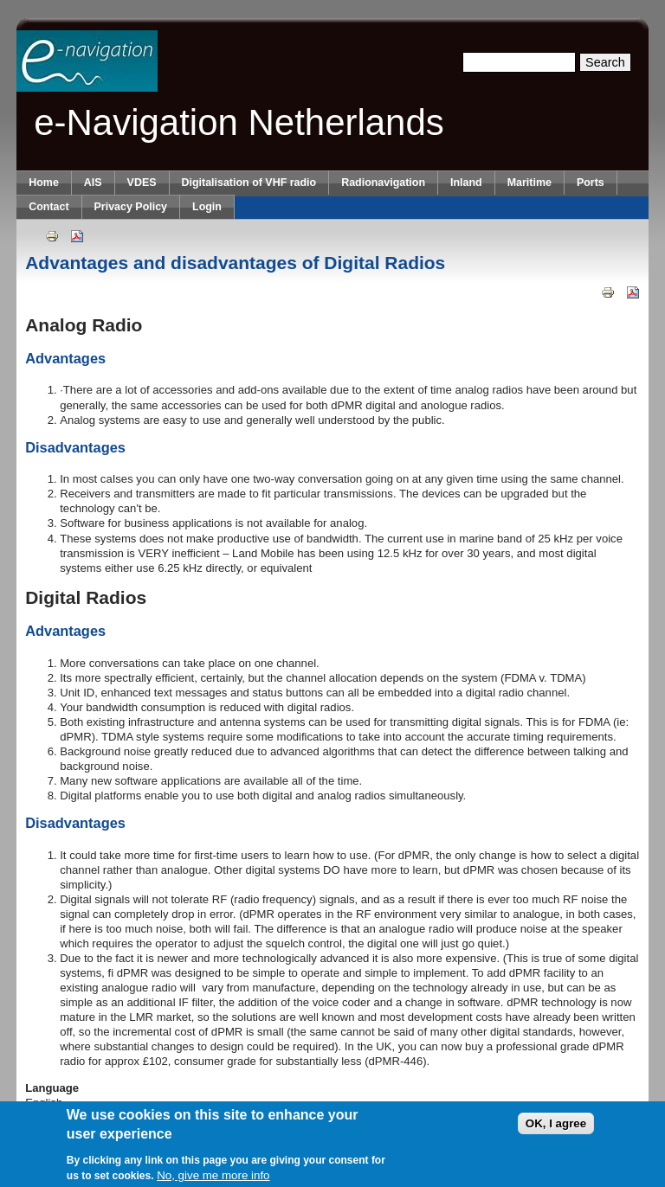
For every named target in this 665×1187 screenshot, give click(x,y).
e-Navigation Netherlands (239, 122)
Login (207, 207)
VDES (142, 182)
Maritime (529, 182)
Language (52, 1087)
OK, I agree (556, 1129)
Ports (590, 182)
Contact (48, 207)
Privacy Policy (130, 207)
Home (44, 182)
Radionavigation (383, 182)
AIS (93, 182)
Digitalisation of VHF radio (249, 182)
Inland (466, 182)
